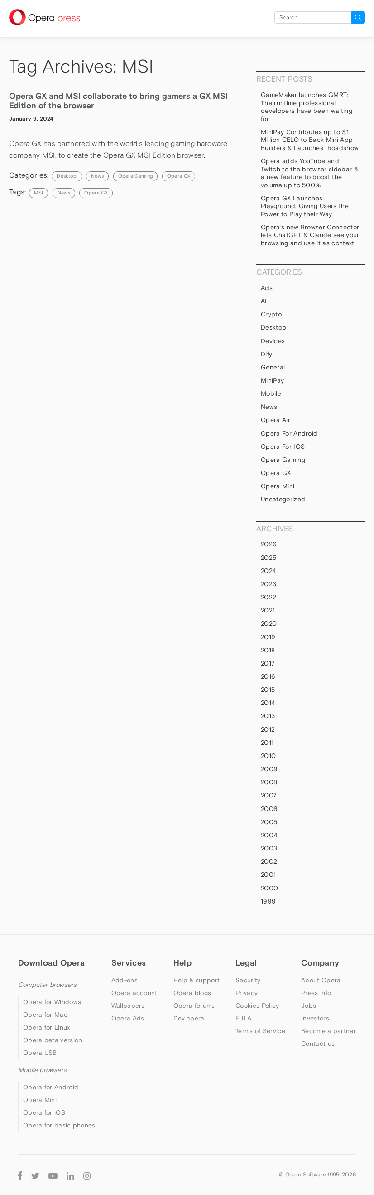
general (273, 367)
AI (264, 301)
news (64, 192)
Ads (267, 287)
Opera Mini (277, 486)
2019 (268, 637)
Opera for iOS (283, 446)
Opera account (134, 992)
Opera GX (179, 176)
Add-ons (124, 980)
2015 (268, 689)
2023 (268, 584)
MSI (38, 192)
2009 (269, 768)
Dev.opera (189, 1018)
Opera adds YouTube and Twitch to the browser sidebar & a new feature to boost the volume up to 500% (309, 173)
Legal (246, 962)
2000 (269, 888)
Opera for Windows (52, 1002)
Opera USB (40, 1052)
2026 (269, 544)
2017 (268, 663)
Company (320, 962)
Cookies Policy (257, 1005)
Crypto (271, 314)
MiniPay (272, 380)
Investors (315, 1018)
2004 (269, 835)
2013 (268, 715)
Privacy (246, 992)
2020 (269, 623)
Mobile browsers (42, 1070)
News (97, 176)
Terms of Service (260, 1031)
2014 (268, 702)
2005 (269, 822)
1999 (268, 901)
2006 (269, 808)
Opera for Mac (45, 1014)
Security (247, 980)
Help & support (196, 980)
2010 (268, 755)
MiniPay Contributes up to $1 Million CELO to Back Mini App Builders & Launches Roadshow (310, 139)
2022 (268, 597)
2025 (268, 557)
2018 (268, 650)
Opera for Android (289, 433)
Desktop (67, 176)
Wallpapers (128, 1005)
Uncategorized (283, 499)
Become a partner (328, 1031)
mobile (271, 393)
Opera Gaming (135, 176)
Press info (316, 992)
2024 (268, 570)
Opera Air (275, 419)
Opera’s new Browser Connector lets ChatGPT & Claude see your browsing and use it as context (310, 235)
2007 (269, 795)
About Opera (320, 980)
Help (182, 962)
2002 (269, 861)
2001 (268, 874)
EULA (243, 1018)
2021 (268, 610)
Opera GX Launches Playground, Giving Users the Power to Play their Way (305, 206)
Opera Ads (127, 1018)
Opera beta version (52, 1040)
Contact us (318, 1043)
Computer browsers (47, 984)
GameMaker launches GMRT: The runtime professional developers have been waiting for (306, 106)
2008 (269, 782)
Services (128, 962)
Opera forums (194, 1005)
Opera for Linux (46, 1027)
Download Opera (51, 962)
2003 (269, 848)
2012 (268, 729)
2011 (267, 742)
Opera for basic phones (59, 1125)
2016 (268, 676)
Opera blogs (192, 992)
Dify (266, 354)
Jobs (308, 1005)
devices (273, 341)
